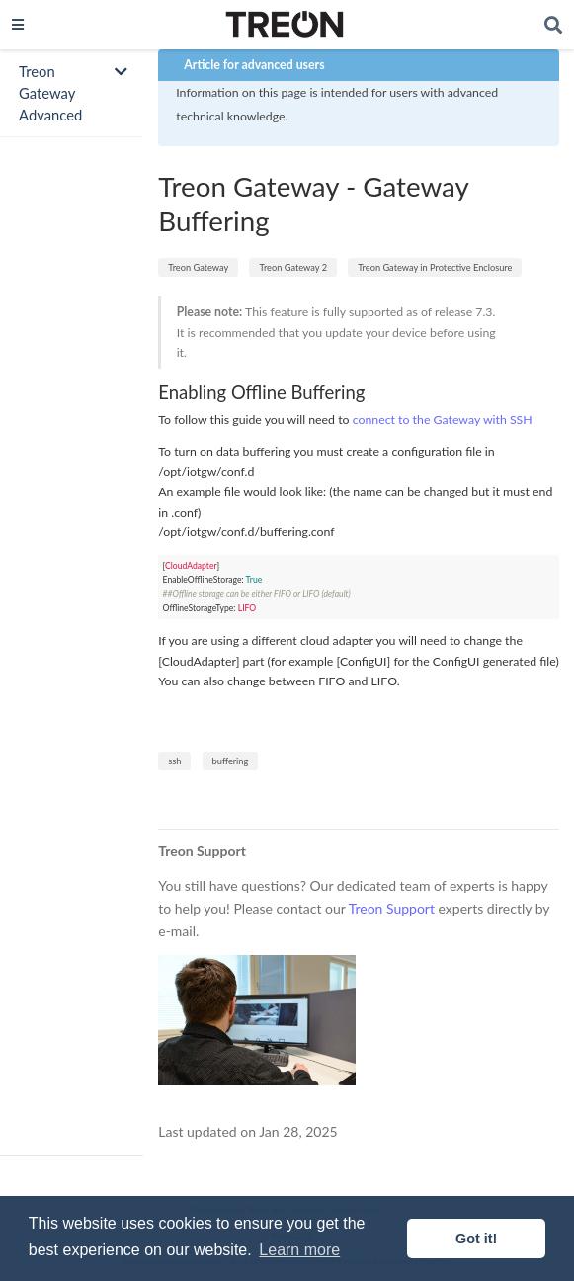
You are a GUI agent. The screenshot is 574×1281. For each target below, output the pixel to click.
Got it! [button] (476, 1238)
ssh (174, 761)
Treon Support (392, 908)
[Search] (553, 25)
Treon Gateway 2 (293, 267)
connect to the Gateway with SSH (443, 419)
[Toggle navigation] (18, 24)
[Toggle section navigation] (71, 93)
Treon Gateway (198, 267)
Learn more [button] (299, 1249)
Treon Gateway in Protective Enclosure (435, 267)
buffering (230, 761)
